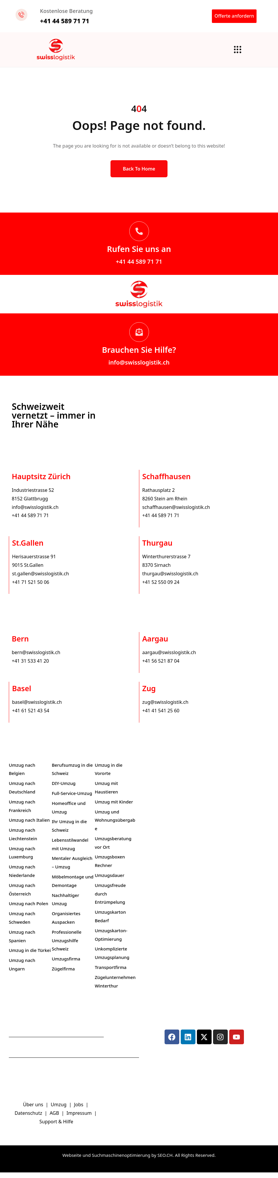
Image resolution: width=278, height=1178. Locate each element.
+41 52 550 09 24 (160, 587)
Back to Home (139, 174)
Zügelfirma (63, 974)
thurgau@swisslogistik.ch (170, 579)
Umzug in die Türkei (30, 956)
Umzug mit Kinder (114, 807)
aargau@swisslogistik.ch (169, 658)
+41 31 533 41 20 (30, 666)
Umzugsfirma (66, 965)
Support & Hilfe (56, 1127)
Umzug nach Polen (28, 909)
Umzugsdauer (109, 881)
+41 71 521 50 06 (30, 587)
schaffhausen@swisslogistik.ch (176, 512)
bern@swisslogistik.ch (36, 658)
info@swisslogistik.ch (139, 368)
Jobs (78, 1110)
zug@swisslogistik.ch (165, 707)
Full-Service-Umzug (72, 799)
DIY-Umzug (64, 789)
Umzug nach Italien (29, 826)
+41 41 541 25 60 (160, 716)
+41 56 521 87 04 (160, 666)
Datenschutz (29, 1119)
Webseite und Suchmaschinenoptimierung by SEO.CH (117, 1161)
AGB (55, 1119)
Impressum (79, 1119)
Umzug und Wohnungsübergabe (115, 825)
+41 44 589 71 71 (139, 267)
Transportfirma (110, 973)
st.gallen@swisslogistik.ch (40, 579)
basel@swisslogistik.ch (37, 707)
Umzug (59, 1110)
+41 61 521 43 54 (30, 716)
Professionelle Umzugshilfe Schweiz (66, 946)
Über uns (33, 1110)
